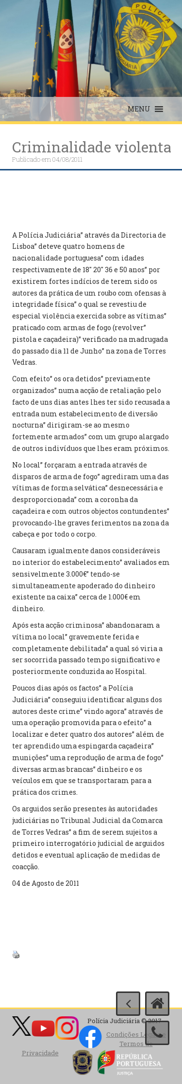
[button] (139, 109)
